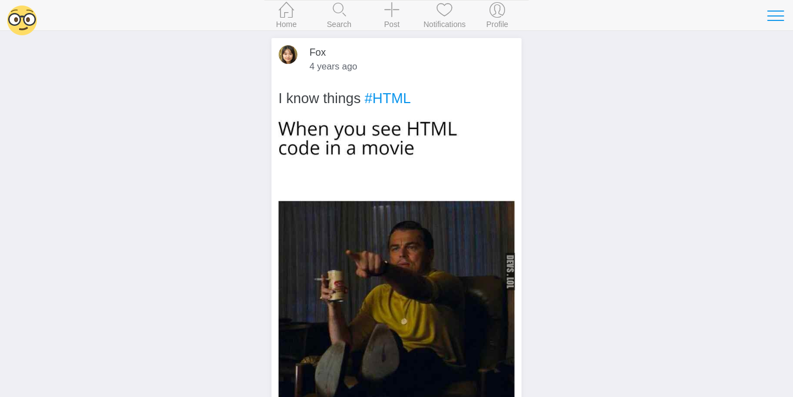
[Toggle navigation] (775, 15)
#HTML (388, 98)
